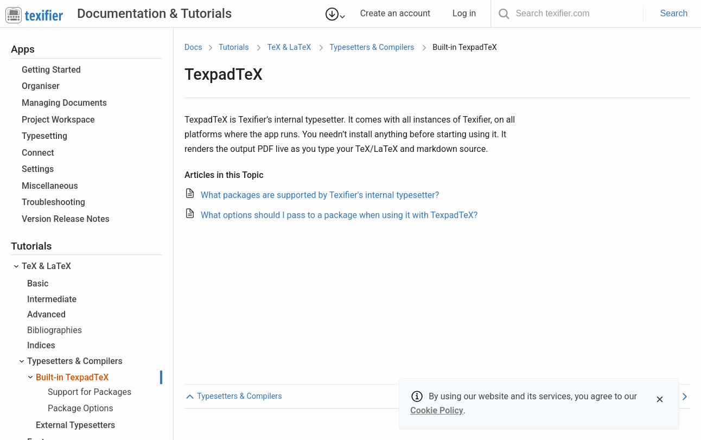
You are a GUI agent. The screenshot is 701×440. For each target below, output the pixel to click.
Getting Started (51, 70)
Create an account (400, 13)
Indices (41, 345)
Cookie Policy (436, 410)
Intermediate (52, 299)
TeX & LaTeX (46, 266)
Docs (193, 47)
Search (674, 13)
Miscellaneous (50, 186)
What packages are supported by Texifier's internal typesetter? (320, 195)
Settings (38, 169)
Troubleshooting (53, 202)
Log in (469, 13)
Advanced (46, 314)
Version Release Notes (66, 219)
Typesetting (44, 136)
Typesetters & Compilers (75, 361)
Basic (37, 283)
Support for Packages (89, 392)
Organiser (41, 86)
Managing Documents (64, 103)
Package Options (80, 408)
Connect (38, 153)
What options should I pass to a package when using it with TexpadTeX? (339, 215)
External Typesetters (75, 425)
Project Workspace (58, 119)
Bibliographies (54, 330)
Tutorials (234, 47)
